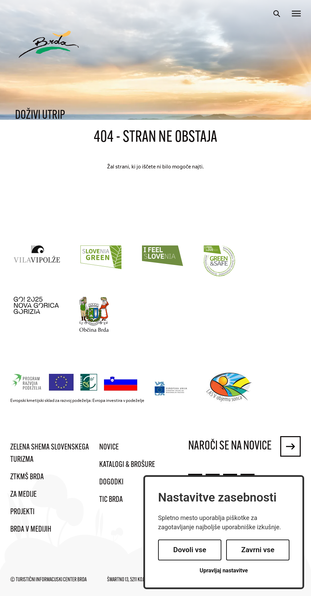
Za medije (23, 495)
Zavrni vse (257, 550)
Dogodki (111, 482)
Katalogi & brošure (127, 465)
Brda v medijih (30, 529)
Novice (109, 447)
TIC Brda (111, 500)
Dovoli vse (189, 550)
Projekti (22, 512)
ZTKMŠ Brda (27, 477)
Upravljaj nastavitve (224, 570)
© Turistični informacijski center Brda (48, 580)
